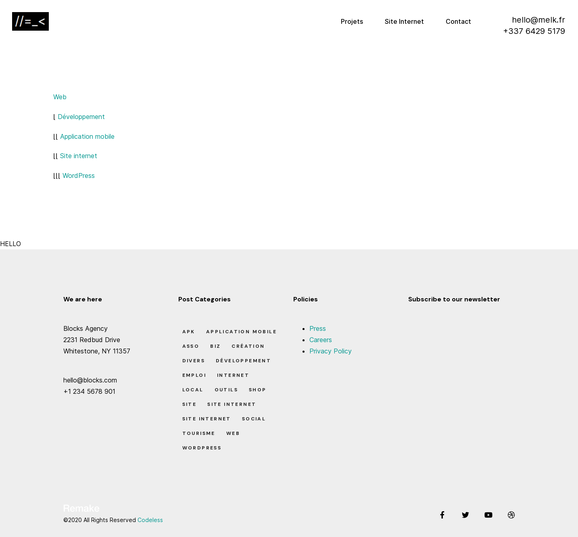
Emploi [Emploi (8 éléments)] (194, 375)
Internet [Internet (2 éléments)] (233, 375)
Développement (81, 117)
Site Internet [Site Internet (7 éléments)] (206, 419)
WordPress (79, 175)
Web (60, 97)
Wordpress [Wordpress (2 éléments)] (202, 448)
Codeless (150, 519)
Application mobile (87, 136)
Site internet (78, 156)
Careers (320, 340)
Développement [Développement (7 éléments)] (243, 360)
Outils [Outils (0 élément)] (226, 390)
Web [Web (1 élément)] (233, 433)
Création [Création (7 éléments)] (248, 346)
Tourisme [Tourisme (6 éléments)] (198, 433)
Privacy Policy (330, 351)
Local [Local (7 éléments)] (193, 390)
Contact (458, 21)
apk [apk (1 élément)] (188, 331)
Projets (352, 21)
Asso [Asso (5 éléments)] (191, 346)
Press (317, 328)
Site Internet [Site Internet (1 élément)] (231, 404)
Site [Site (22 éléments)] (189, 404)
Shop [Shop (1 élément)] (258, 390)
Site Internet (404, 21)
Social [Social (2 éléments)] (254, 419)
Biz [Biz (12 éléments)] (215, 346)
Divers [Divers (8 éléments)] (193, 360)
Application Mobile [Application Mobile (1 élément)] (241, 331)
